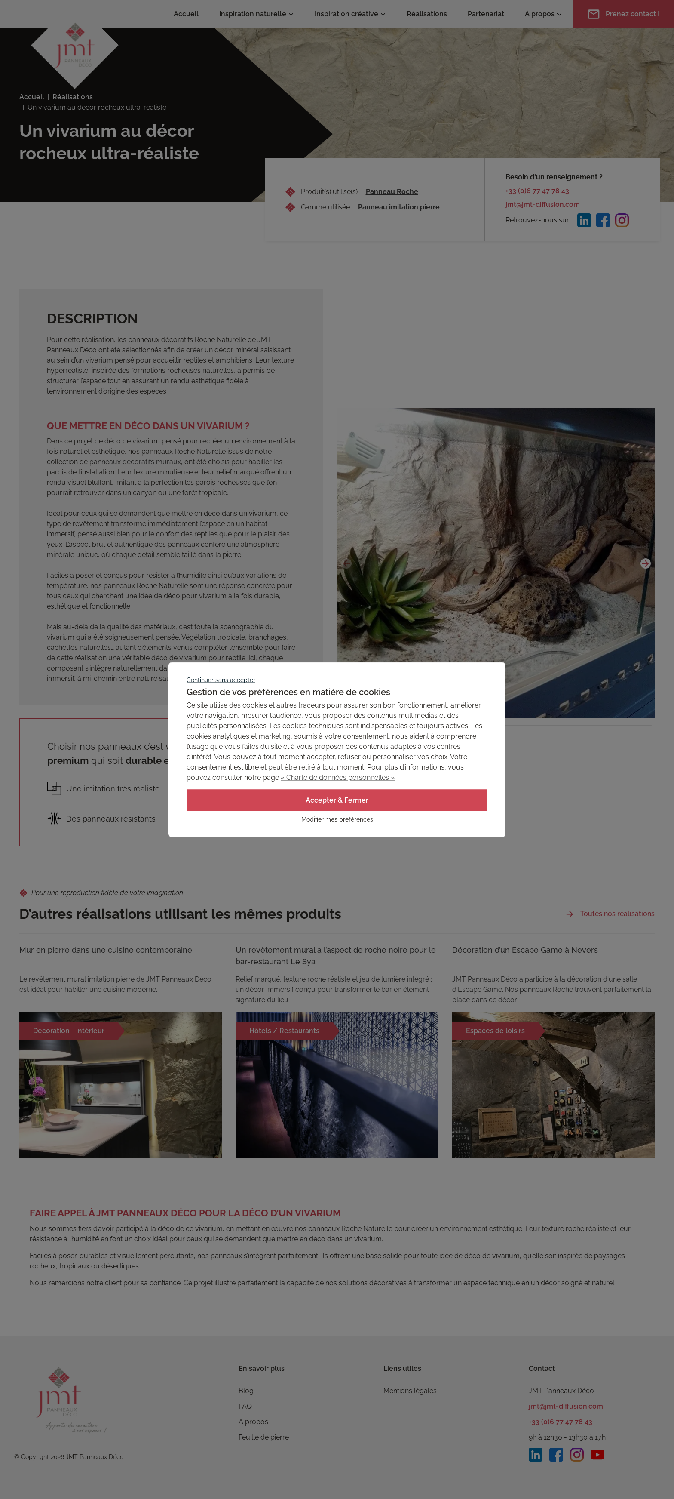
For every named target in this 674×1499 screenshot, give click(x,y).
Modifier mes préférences (337, 819)
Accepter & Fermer (337, 800)
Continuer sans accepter (221, 679)
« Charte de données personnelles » (338, 777)
